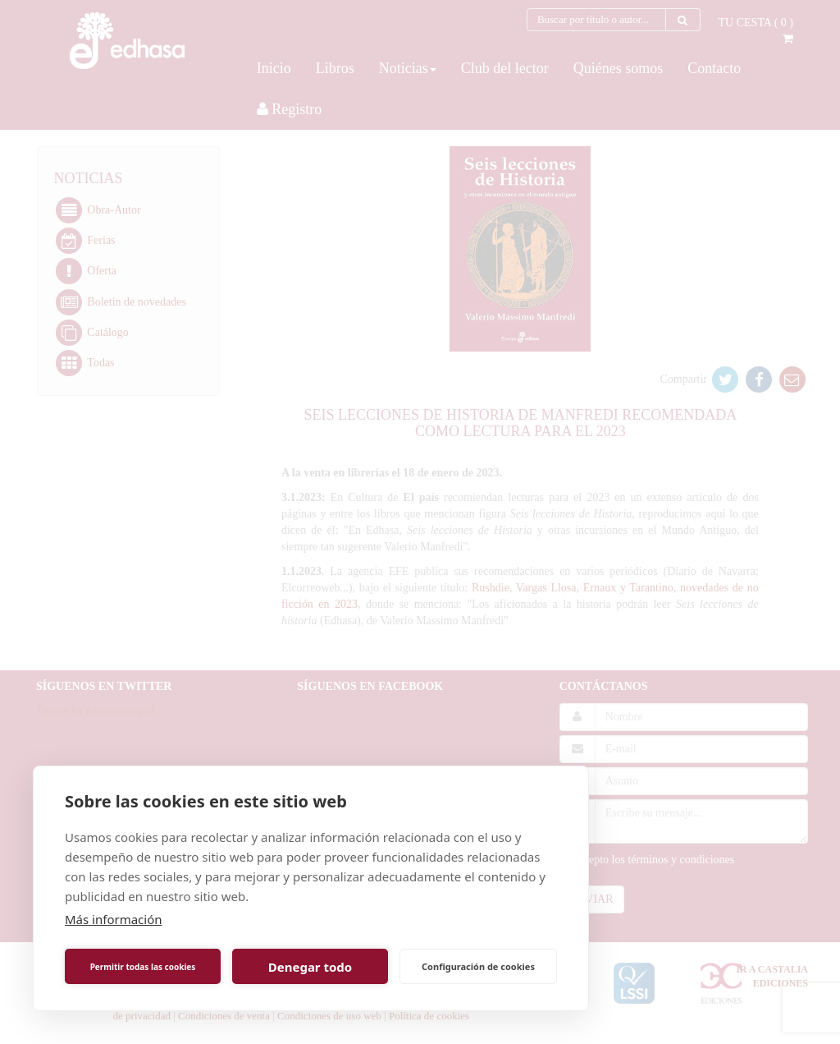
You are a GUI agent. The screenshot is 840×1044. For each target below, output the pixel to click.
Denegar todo (310, 967)
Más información (113, 919)
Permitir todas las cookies (143, 967)
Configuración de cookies (478, 966)
